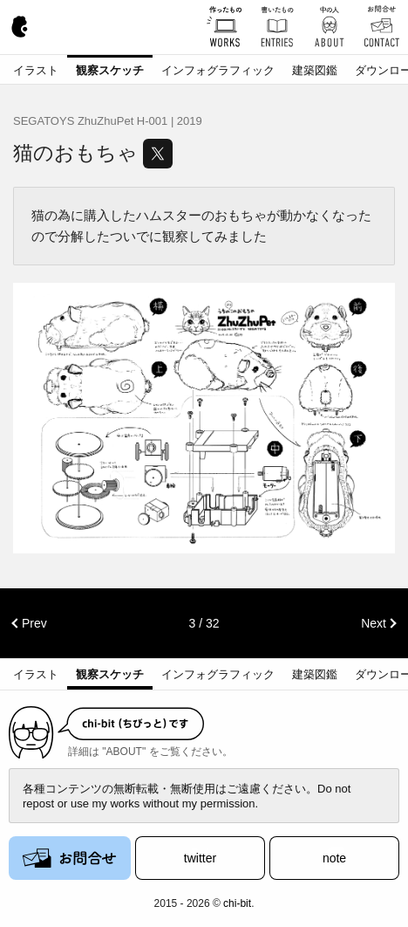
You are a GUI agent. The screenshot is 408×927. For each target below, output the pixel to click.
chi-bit (237, 903)
